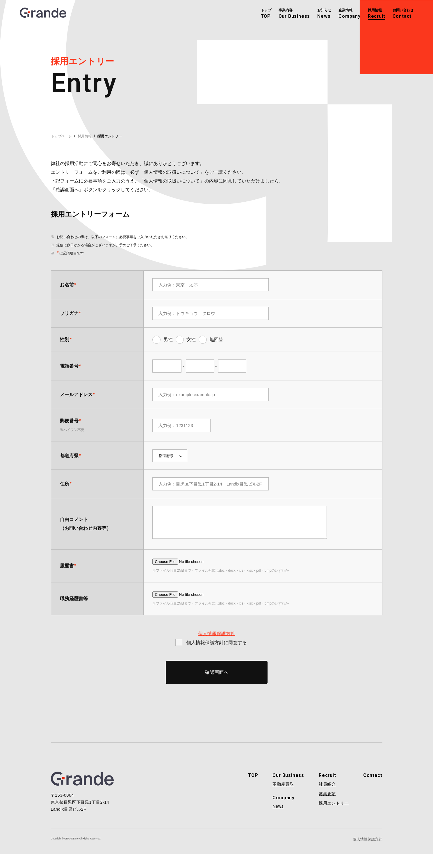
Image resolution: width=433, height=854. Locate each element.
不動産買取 (283, 788)
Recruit (327, 779)
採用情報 (85, 136)
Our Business (288, 779)
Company (283, 802)
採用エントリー (334, 807)
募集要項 (327, 798)
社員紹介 (327, 788)
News (278, 810)
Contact (372, 779)
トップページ (61, 136)
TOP (253, 779)
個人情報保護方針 (216, 637)
